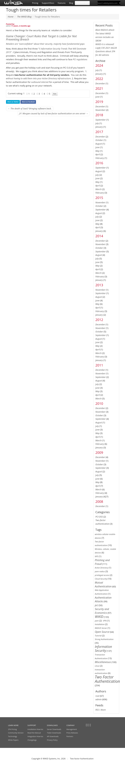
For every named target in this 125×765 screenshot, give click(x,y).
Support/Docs (48, 3)
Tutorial (98, 635)
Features (62, 3)
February (99, 158)
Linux (97, 666)
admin (8, 26)
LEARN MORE (13, 725)
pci (96, 605)
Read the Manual (34, 733)
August (98, 143)
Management (71, 729)
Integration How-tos (35, 736)
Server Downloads (54, 729)
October (99, 140)
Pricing (35, 3)
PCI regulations (80, 59)
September (100, 119)
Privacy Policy (52, 740)
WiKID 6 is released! (104, 44)
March (98, 189)
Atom (103, 709)
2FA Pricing (12, 729)
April (97, 154)
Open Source (102, 631)
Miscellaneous (103, 662)
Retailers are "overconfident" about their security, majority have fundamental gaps (45, 43)
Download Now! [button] (82, 3)
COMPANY (70, 725)
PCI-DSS (99, 516)
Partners (69, 736)
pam (97, 620)
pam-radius (100, 571)
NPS (96, 556)
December (100, 83)
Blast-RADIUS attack (104, 29)
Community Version (16, 733)
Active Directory (101, 567)
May (97, 150)
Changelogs (32, 740)
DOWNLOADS (52, 725)
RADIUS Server (101, 628)
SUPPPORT (32, 725)
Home (10, 16)
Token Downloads (54, 733)
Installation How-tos (35, 729)
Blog (71, 3)
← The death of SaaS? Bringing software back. (30, 108)
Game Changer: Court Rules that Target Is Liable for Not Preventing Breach (41, 37)
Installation (99, 624)
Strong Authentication (104, 639)
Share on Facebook (28, 102)
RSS (97, 709)
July (97, 70)
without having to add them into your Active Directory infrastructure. (38, 78)
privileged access (102, 575)
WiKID (99, 616)
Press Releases (72, 733)
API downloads (52, 736)
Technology (12, 736)
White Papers (13, 740)
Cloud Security (101, 578)
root (97, 695)
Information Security (103, 648)
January (99, 73)
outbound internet (40, 82)
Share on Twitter (13, 102)
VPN (104, 620)
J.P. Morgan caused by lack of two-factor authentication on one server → (53, 113)
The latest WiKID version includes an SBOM (104, 37)
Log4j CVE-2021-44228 (106, 47)
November (100, 110)
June (97, 96)
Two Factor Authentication (107, 679)
